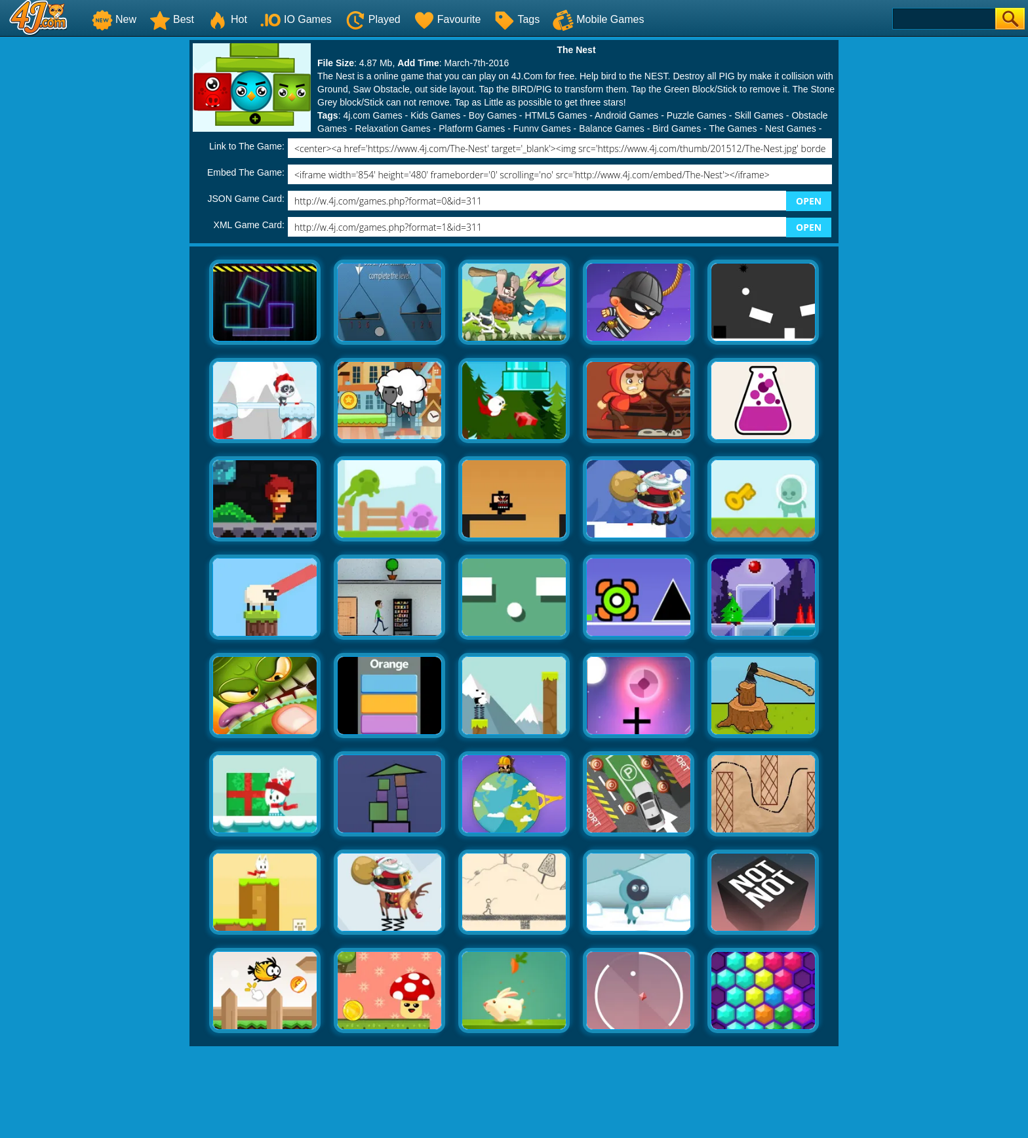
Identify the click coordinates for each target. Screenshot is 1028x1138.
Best (171, 19)
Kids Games (435, 115)
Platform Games (472, 128)
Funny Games (542, 128)
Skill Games (758, 115)
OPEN (808, 201)
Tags (517, 19)
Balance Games (611, 128)
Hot (227, 19)
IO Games (296, 19)
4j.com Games (372, 115)
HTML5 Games (555, 115)
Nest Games (790, 128)
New (114, 19)
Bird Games (676, 128)
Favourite (447, 19)
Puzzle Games (696, 115)
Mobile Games (598, 19)
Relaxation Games (393, 128)
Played (373, 19)
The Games (733, 128)
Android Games (626, 115)
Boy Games (493, 115)
